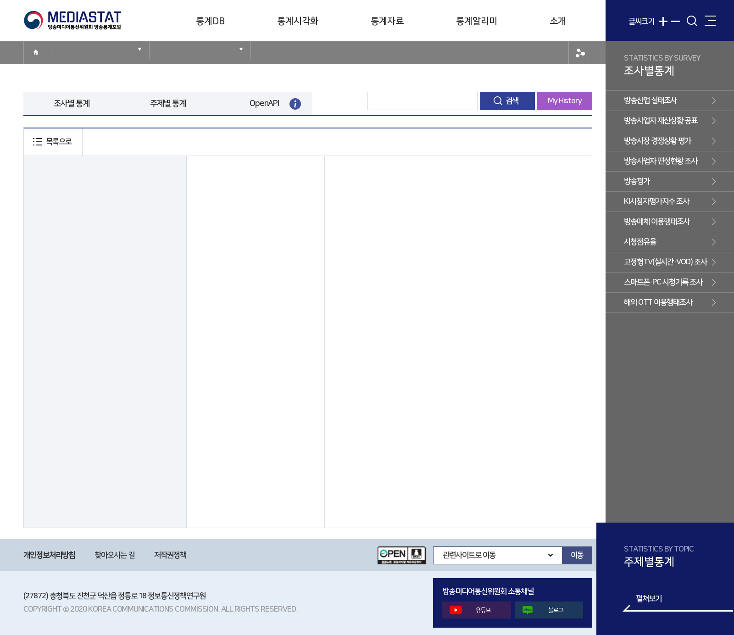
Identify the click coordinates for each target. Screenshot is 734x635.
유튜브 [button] (470, 610)
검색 (512, 101)
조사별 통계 (72, 103)
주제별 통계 (168, 103)
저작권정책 (170, 555)
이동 (577, 555)
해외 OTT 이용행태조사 (658, 302)
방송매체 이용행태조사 (657, 221)
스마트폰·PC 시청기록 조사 (663, 282)
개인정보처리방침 (49, 555)
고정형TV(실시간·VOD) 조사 (665, 262)
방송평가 (637, 181)
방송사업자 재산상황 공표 (660, 121)
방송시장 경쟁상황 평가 (657, 141)
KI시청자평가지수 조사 (656, 201)
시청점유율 (640, 242)
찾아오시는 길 (114, 555)
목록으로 (59, 142)
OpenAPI (264, 103)
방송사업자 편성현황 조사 (660, 161)
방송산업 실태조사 (650, 100)
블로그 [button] (542, 610)
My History (565, 101)
